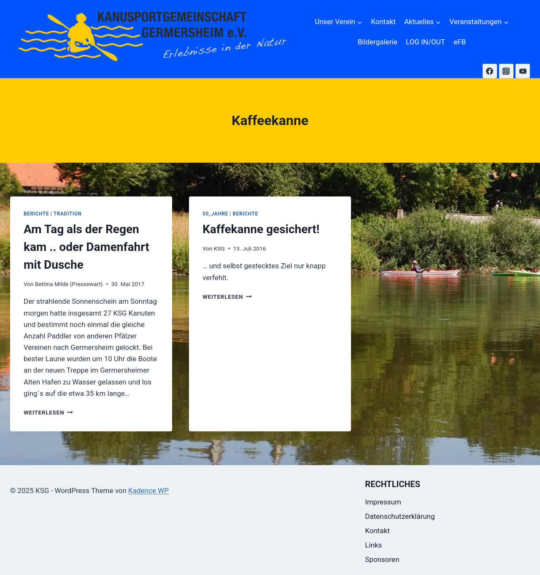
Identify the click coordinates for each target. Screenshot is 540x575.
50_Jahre (215, 214)
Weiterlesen (48, 412)
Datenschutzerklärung (400, 516)
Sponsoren (382, 559)
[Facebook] (490, 71)
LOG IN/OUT (425, 42)
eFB (460, 42)
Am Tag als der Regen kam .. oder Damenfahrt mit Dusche (86, 247)
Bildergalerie (377, 42)
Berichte (36, 214)
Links (373, 545)
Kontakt (383, 21)
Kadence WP (148, 490)
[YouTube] (523, 71)
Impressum (383, 502)
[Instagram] (506, 71)
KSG (219, 248)
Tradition (68, 214)
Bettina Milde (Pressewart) (69, 284)
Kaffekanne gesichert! (260, 229)
